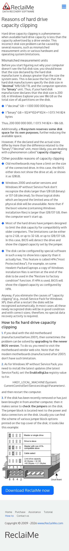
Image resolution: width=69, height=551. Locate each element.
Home (8, 512)
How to (9, 515)
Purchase (20, 512)
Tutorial (48, 512)
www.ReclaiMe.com (50, 523)
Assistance (34, 512)
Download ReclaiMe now (28, 490)
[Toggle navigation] (63, 6)
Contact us (23, 515)
